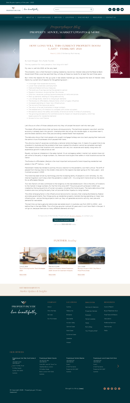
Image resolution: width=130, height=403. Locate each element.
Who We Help (51, 310)
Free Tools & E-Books (110, 314)
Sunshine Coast (71, 334)
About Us (30, 17)
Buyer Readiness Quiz (111, 310)
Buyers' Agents (76, 216)
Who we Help (83, 17)
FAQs (106, 330)
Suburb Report (108, 307)
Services (50, 314)
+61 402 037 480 (44, 360)
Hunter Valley (70, 322)
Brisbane (69, 314)
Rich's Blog (88, 327)
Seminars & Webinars (91, 307)
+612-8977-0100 (16, 362)
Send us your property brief (63, 220)
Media (87, 323)
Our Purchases (44, 17)
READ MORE (23, 274)
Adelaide (69, 338)
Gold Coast (69, 330)
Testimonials (108, 326)
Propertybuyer (30, 390)
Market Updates (90, 319)
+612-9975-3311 (70, 360)
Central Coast (70, 326)
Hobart (68, 342)
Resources (97, 17)
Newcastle (69, 318)
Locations (69, 17)
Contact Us (111, 17)
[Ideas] (81, 388)
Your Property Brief (91, 331)
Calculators (107, 318)
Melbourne (69, 310)
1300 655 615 (16, 363)
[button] (118, 366)
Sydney (68, 307)
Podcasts (88, 315)
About (49, 307)
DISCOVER (18, 17)
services (58, 17)
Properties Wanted (91, 311)
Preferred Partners (110, 322)
